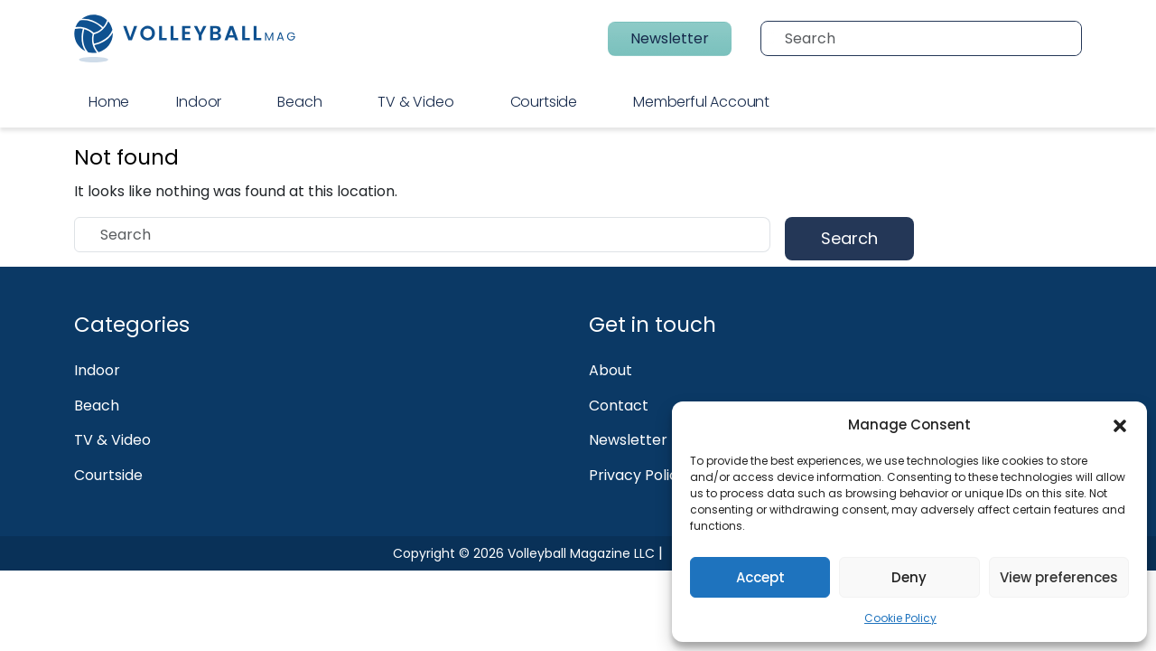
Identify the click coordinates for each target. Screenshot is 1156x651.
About (610, 370)
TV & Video (415, 101)
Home (109, 101)
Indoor (198, 101)
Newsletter (669, 38)
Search (849, 238)
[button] (1120, 425)
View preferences (1059, 577)
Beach (299, 101)
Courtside (543, 101)
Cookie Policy (900, 618)
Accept (760, 577)
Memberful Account (701, 101)
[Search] (927, 38)
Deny (909, 577)
